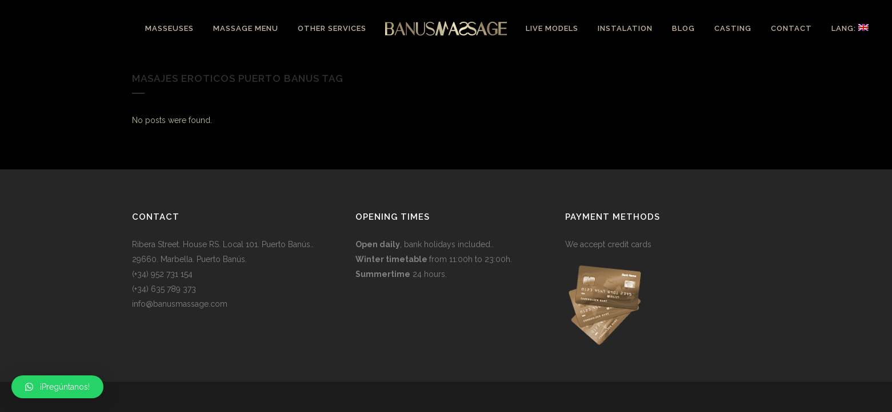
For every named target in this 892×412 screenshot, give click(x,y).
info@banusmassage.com (179, 303)
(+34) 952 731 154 (162, 274)
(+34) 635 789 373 (164, 289)
